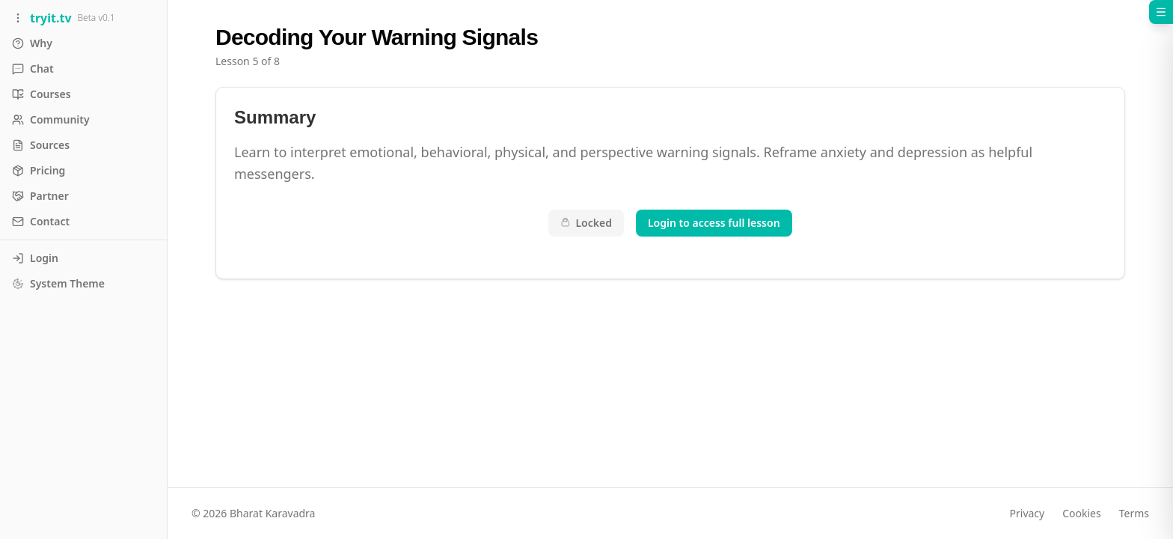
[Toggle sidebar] (83, 18)
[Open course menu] (1161, 12)
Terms (1134, 513)
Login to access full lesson (714, 223)
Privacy (1027, 513)
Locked (586, 223)
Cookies (1081, 513)
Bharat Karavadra (272, 513)
